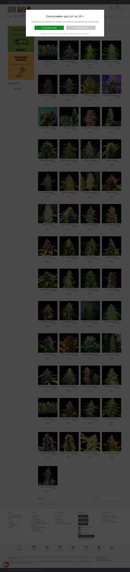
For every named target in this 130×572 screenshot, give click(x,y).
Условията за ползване (67, 33)
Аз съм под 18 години (80, 28)
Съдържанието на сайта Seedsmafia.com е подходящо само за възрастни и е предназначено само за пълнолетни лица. (65, 21)
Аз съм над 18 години (49, 28)
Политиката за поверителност (81, 33)
